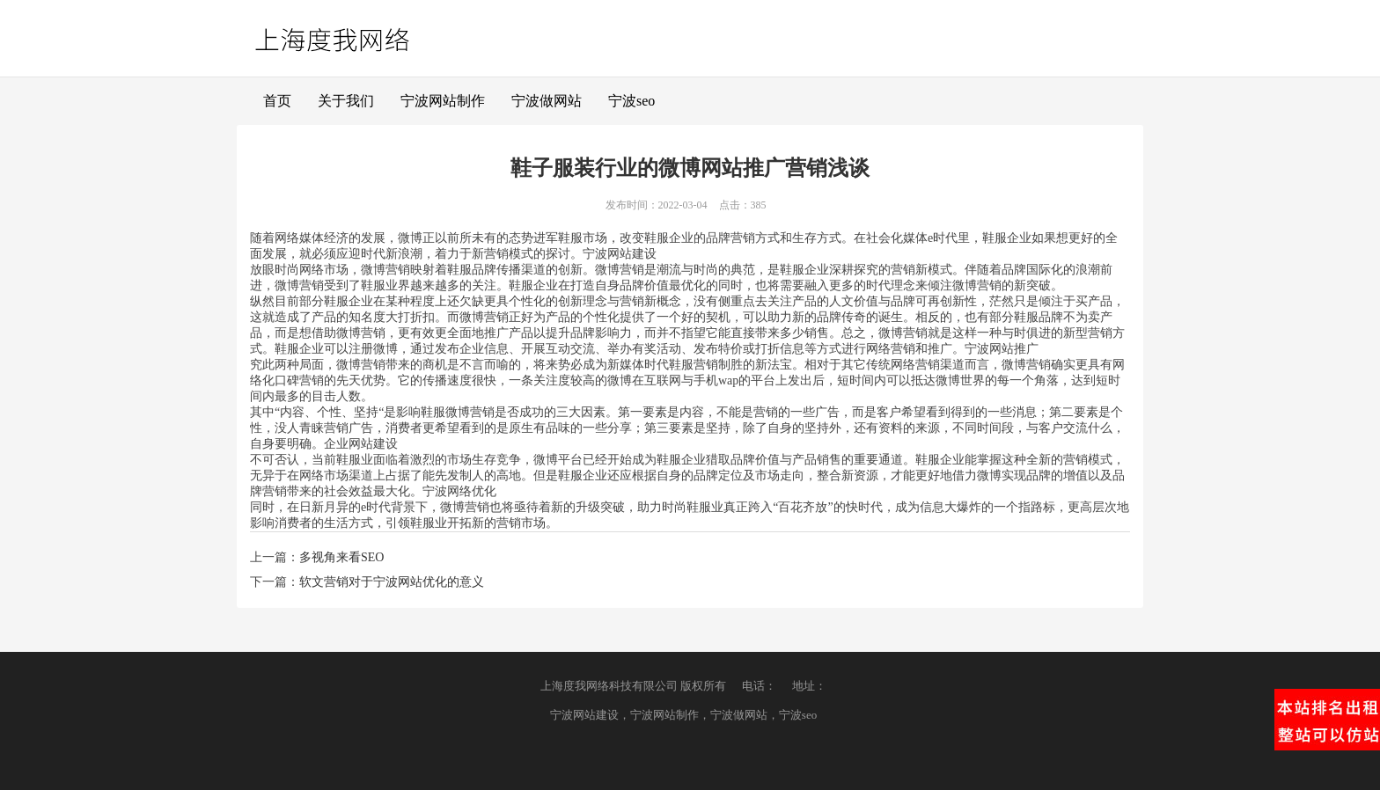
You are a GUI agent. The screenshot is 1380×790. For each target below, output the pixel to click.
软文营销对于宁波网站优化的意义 (391, 582)
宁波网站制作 (442, 100)
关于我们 (346, 100)
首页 (277, 100)
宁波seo (631, 100)
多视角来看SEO (341, 557)
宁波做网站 (546, 100)
